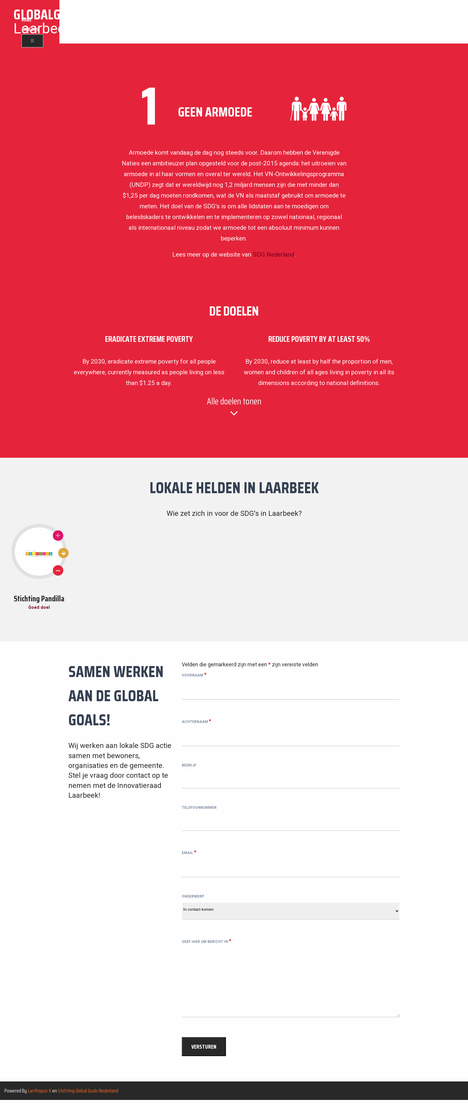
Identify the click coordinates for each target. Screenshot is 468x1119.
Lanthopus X (39, 1109)
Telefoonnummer (199, 816)
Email (189, 862)
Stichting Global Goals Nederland (88, 1109)
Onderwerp (193, 910)
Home (403, 22)
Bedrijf (189, 770)
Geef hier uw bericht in (206, 956)
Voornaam (194, 676)
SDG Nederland (273, 254)
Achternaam (196, 723)
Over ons (422, 22)
